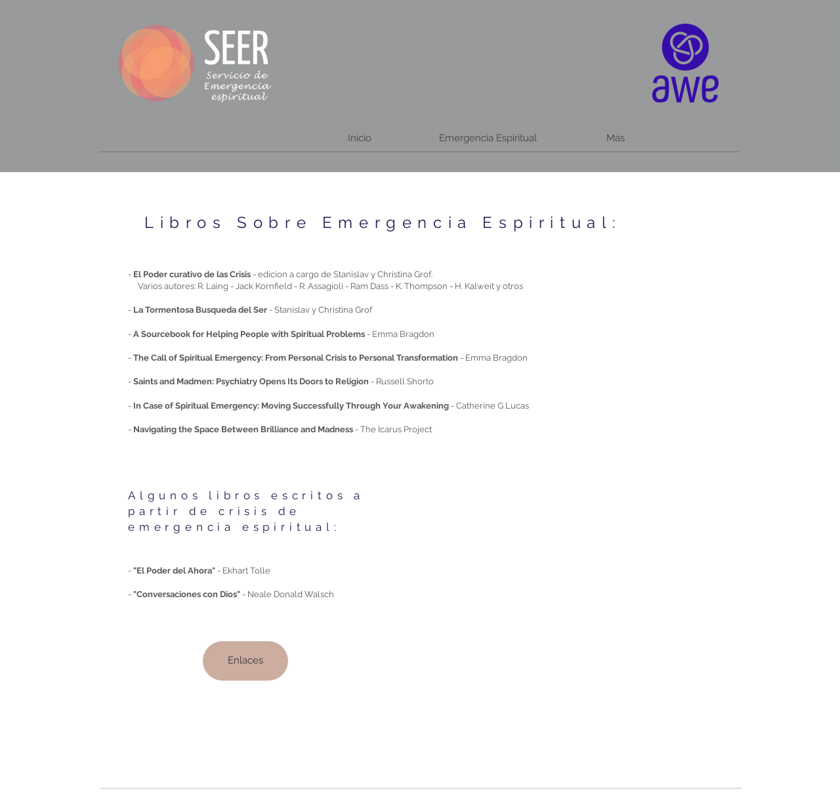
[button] (487, 138)
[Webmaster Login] (402, 800)
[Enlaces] (245, 661)
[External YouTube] (558, 583)
